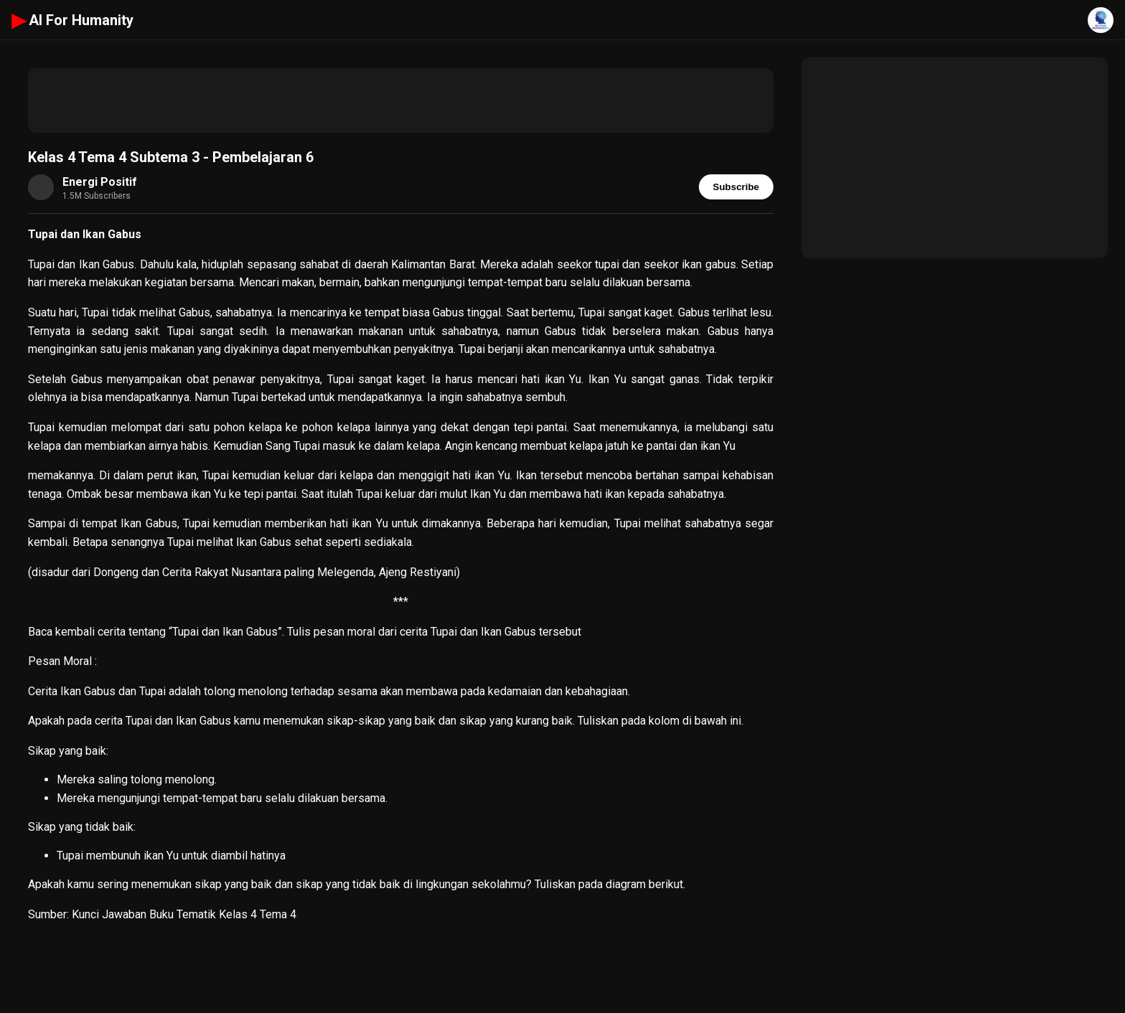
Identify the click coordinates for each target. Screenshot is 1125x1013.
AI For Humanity (72, 20)
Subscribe (736, 187)
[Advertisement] (400, 100)
